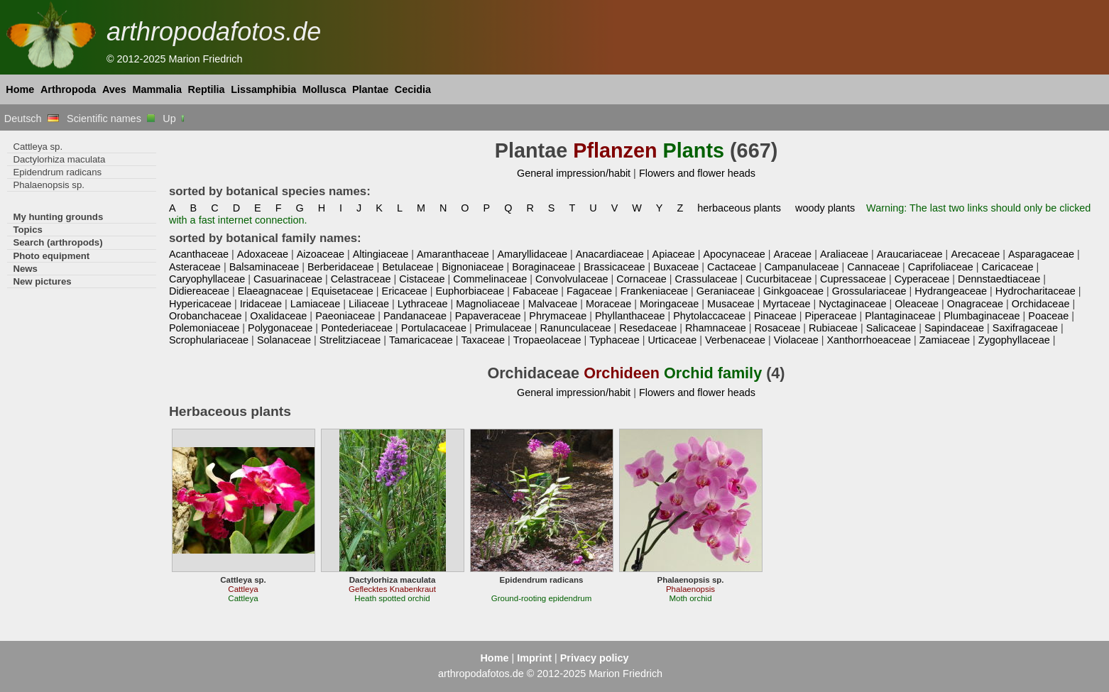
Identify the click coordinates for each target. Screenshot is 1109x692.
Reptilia (206, 89)
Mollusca (324, 89)
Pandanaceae (415, 316)
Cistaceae (421, 279)
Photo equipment (51, 256)
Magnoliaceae (488, 303)
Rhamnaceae (715, 328)
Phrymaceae (557, 316)
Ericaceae (404, 291)
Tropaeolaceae (547, 340)
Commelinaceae (490, 279)
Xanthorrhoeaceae (868, 340)
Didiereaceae (199, 291)
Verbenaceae (735, 340)
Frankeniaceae (654, 291)
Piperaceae (831, 316)
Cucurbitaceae (778, 279)
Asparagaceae (1041, 254)
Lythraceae (423, 303)
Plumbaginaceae (982, 316)
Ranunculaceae (575, 328)
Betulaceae (407, 267)
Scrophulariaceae (208, 340)
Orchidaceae (1041, 303)
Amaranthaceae (453, 254)
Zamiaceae (944, 340)
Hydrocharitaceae (1035, 291)
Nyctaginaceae (852, 303)
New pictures (42, 281)
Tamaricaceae (421, 340)
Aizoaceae (320, 254)
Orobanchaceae (205, 316)
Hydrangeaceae (950, 291)
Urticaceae (672, 340)
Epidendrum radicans (57, 172)
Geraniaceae (725, 291)
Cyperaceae (922, 279)
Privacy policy (594, 658)
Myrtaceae (786, 303)
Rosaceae (777, 328)
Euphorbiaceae (469, 291)
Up (174, 118)
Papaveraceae (488, 316)
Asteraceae (195, 267)
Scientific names (111, 118)
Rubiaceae (833, 328)
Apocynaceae (734, 254)
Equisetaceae (342, 291)
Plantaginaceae (900, 316)
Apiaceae (673, 254)
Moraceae (608, 303)
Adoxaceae (262, 254)
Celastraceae (361, 279)
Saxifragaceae (1025, 328)
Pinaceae (775, 316)
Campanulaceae (802, 267)
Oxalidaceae (278, 316)
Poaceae (1048, 316)
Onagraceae (975, 303)
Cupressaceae (853, 279)
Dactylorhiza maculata (59, 159)
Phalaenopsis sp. (48, 185)
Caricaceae (1008, 267)
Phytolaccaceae (709, 316)
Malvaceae (553, 303)
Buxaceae (676, 267)
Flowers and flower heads (697, 173)
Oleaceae (917, 303)
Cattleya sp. (37, 146)
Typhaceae (614, 340)
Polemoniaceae (204, 328)
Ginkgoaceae (793, 291)
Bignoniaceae (472, 267)
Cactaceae (731, 267)
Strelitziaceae (350, 340)
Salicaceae (891, 328)
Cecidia (413, 89)
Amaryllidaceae (532, 254)
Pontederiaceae (357, 328)
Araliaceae (844, 254)
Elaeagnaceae (270, 291)
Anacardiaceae (610, 254)
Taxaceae (483, 340)
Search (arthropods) (57, 242)
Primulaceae (503, 328)
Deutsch (31, 118)
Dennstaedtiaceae (999, 279)
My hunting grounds (58, 217)
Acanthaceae (199, 254)
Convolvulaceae (571, 279)
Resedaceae (648, 328)
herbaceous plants (739, 208)
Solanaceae (284, 340)
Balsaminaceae (264, 267)
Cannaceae (873, 267)
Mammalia (157, 89)
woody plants (825, 208)
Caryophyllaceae (207, 279)
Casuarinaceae (287, 279)
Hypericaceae (200, 303)
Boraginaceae (543, 267)
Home (20, 89)
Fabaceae (535, 291)
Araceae (792, 254)
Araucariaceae (910, 254)
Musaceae (730, 303)
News (25, 268)
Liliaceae (369, 303)
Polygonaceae (280, 328)
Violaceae (796, 340)
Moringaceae (669, 303)
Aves (114, 89)
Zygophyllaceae (1014, 340)
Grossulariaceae (869, 291)
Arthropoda (68, 89)
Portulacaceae (433, 328)
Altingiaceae (381, 254)
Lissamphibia (263, 89)
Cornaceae (641, 279)
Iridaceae (261, 303)
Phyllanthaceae (630, 316)
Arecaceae (975, 254)
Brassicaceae (614, 267)
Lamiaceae (315, 303)
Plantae (370, 89)
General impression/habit (573, 173)
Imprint (534, 658)
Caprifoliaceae (940, 267)
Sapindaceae (954, 328)
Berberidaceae (340, 267)
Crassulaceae (706, 279)
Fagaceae (589, 291)
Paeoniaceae (345, 316)
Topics (28, 229)
